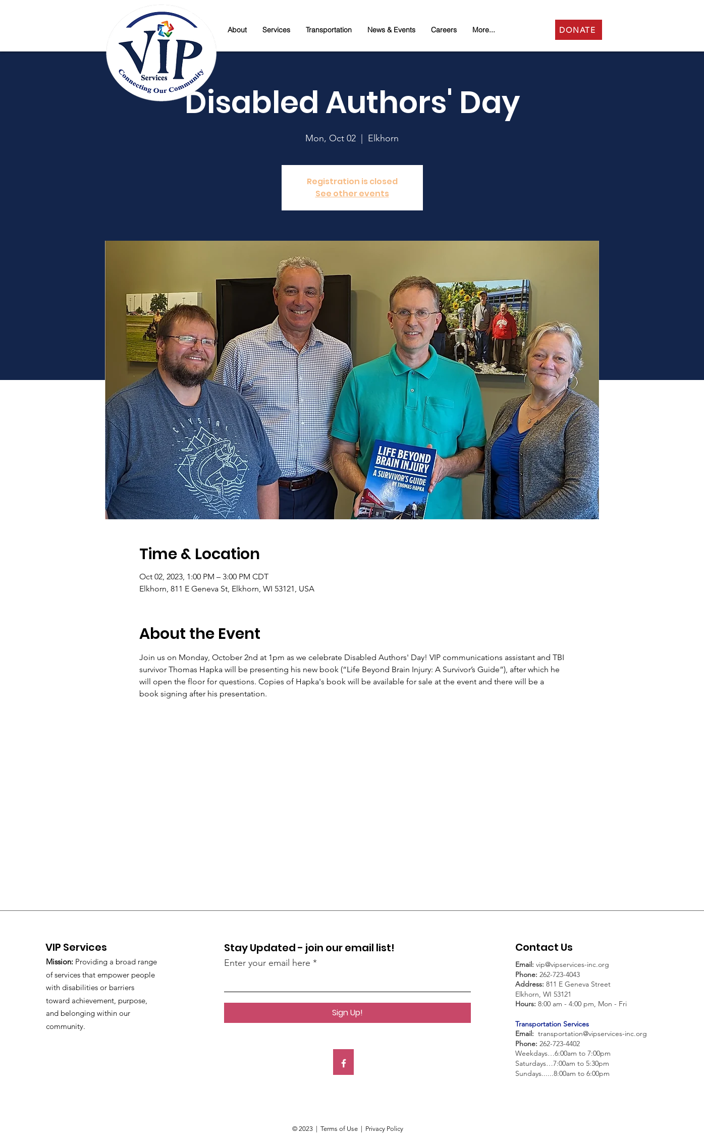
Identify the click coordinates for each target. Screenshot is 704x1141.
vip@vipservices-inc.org (572, 964)
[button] (237, 30)
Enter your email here (267, 962)
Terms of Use (339, 1128)
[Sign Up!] (347, 1013)
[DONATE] (578, 30)
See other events (352, 193)
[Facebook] (343, 1063)
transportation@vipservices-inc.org (592, 1033)
